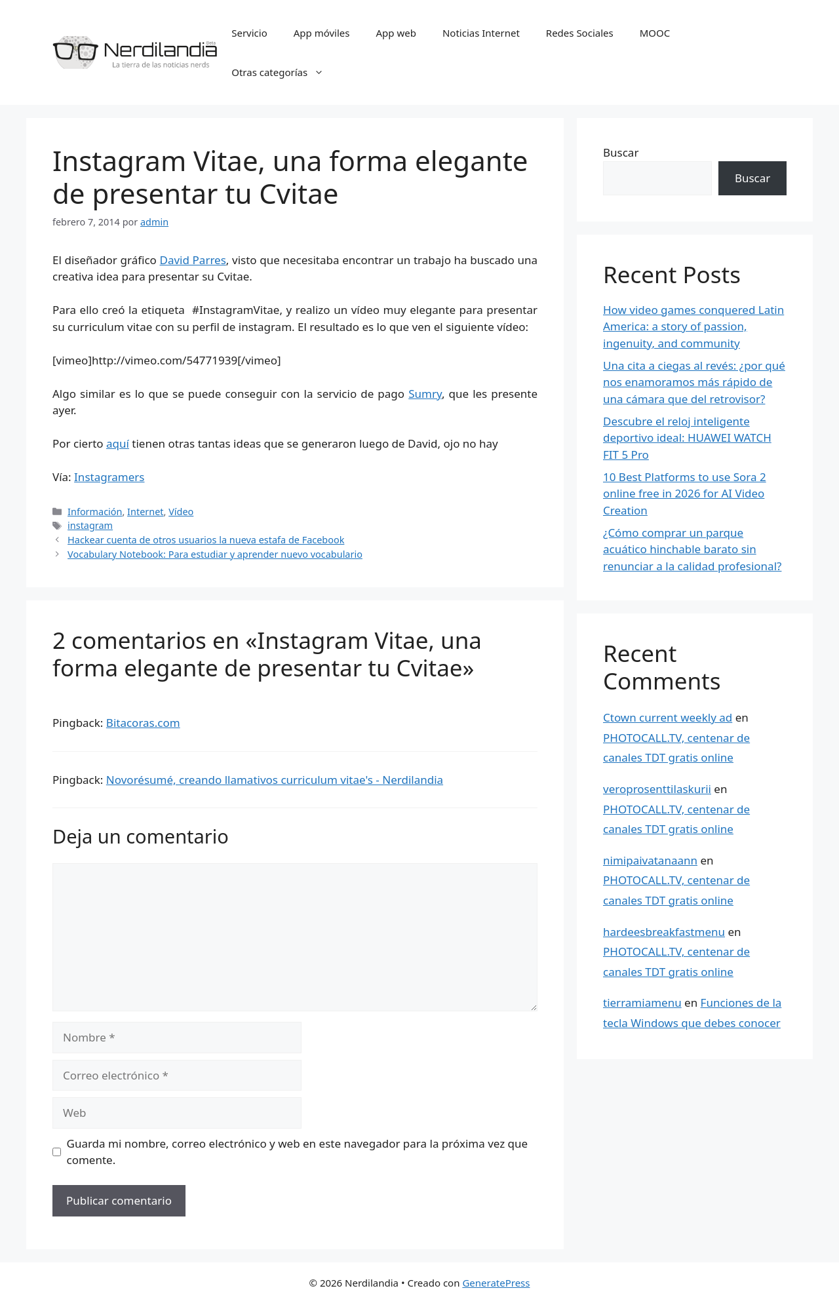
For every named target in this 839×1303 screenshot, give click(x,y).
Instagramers (109, 476)
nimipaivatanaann (650, 860)
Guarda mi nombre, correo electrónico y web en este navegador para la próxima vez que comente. (297, 1152)
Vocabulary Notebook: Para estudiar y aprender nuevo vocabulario (215, 554)
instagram (90, 525)
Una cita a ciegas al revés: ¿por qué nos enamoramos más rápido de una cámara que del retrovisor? (694, 382)
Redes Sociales (580, 32)
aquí (117, 443)
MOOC (655, 32)
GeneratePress (496, 1282)
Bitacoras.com (143, 722)
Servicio (249, 32)
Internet (145, 511)
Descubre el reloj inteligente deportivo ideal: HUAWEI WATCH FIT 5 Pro (687, 438)
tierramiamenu (642, 1002)
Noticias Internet (481, 32)
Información (95, 511)
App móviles (322, 32)
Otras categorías (284, 72)
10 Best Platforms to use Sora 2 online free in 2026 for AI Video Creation (684, 493)
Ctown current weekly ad (667, 717)
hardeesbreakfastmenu (664, 931)
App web (396, 32)
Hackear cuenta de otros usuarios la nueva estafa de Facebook (206, 540)
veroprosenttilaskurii (657, 788)
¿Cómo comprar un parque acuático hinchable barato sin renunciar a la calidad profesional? (692, 549)
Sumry (425, 393)
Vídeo (180, 511)
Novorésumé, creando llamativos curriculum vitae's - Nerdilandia (274, 779)
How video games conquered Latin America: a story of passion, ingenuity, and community (693, 326)
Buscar (620, 152)
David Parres (193, 259)
